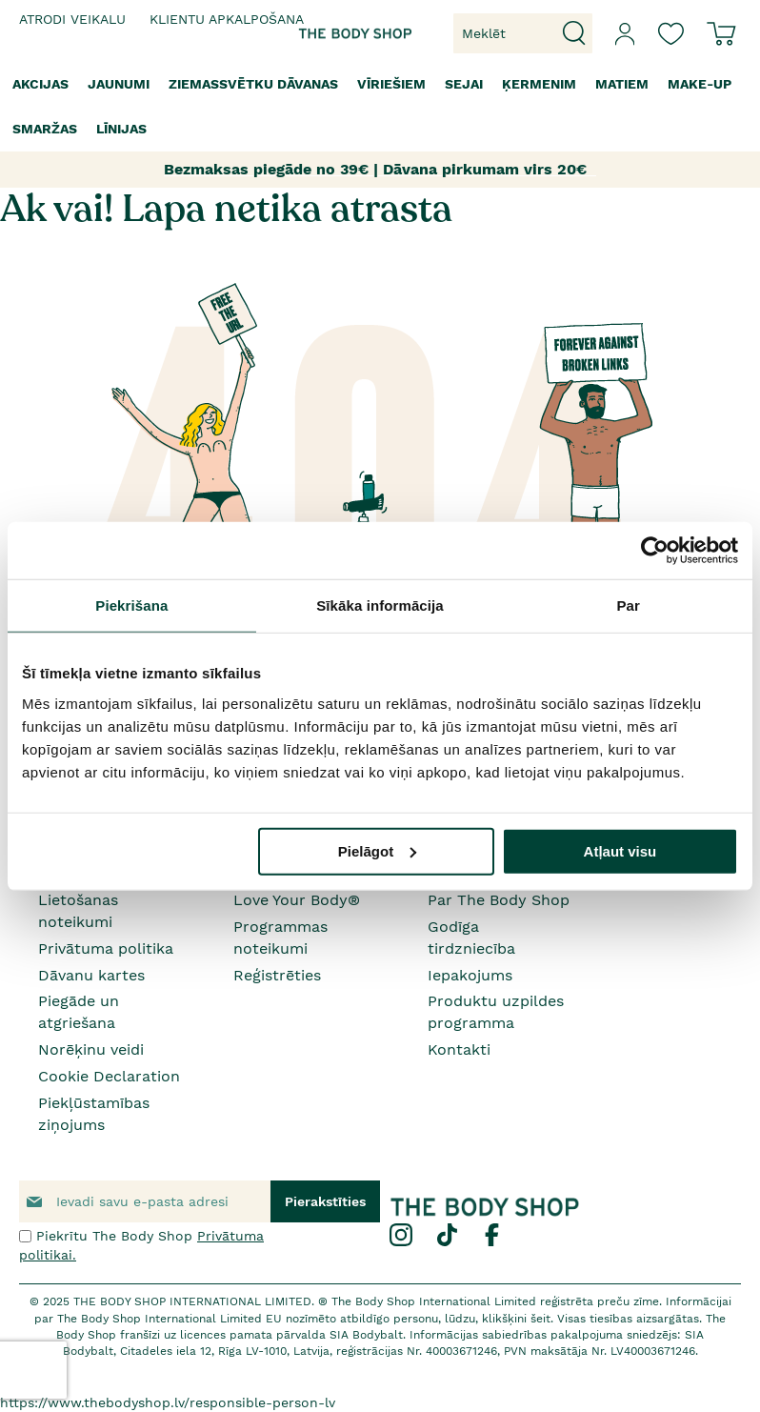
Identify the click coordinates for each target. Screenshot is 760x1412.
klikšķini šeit (516, 1318)
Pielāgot (377, 850)
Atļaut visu (620, 850)
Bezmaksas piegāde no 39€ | (271, 169)
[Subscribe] (325, 1201)
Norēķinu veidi (91, 1049)
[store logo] (333, 34)
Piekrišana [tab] (131, 605)
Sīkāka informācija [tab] (380, 605)
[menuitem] (40, 84)
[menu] (380, 106)
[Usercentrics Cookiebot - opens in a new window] (654, 550)
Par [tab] (628, 605)
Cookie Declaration (109, 1076)
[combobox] (522, 33)
